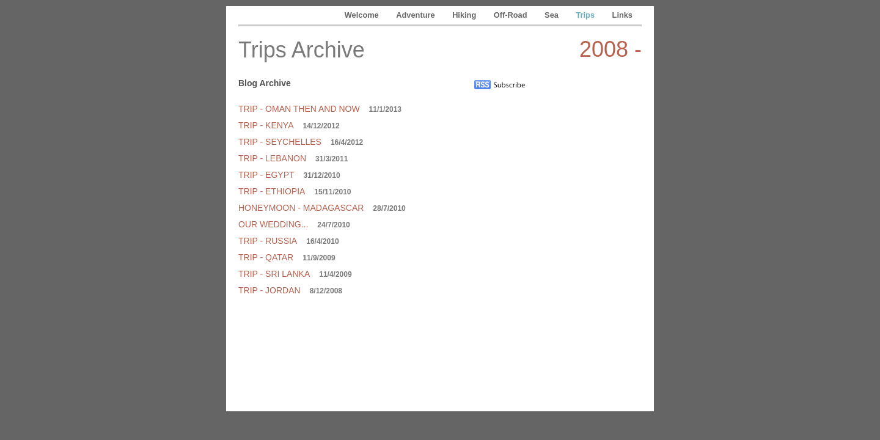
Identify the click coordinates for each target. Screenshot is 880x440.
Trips (586, 15)
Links (622, 15)
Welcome (363, 15)
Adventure (416, 15)
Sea (552, 15)
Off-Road (511, 15)
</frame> (598, 203)
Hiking (465, 15)
